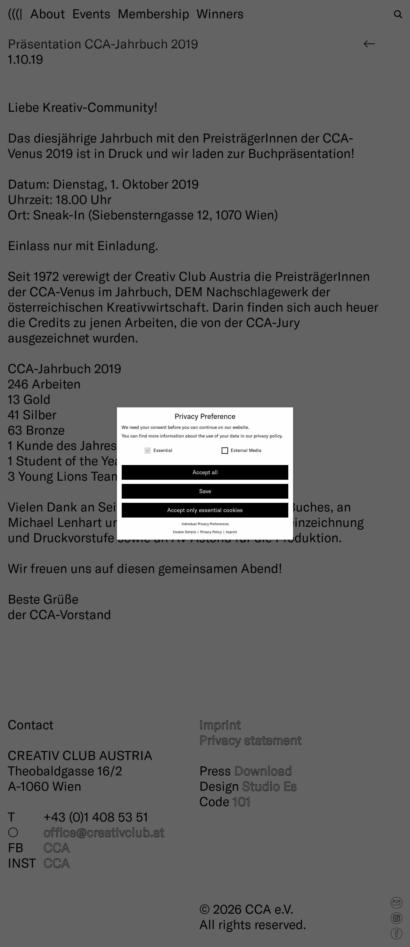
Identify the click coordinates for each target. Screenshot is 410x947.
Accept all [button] (205, 472)
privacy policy (268, 435)
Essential (158, 450)
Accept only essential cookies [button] (205, 509)
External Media (241, 450)
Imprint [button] (231, 532)
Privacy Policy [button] (211, 532)
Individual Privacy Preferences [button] (205, 524)
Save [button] (205, 490)
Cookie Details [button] (185, 532)
